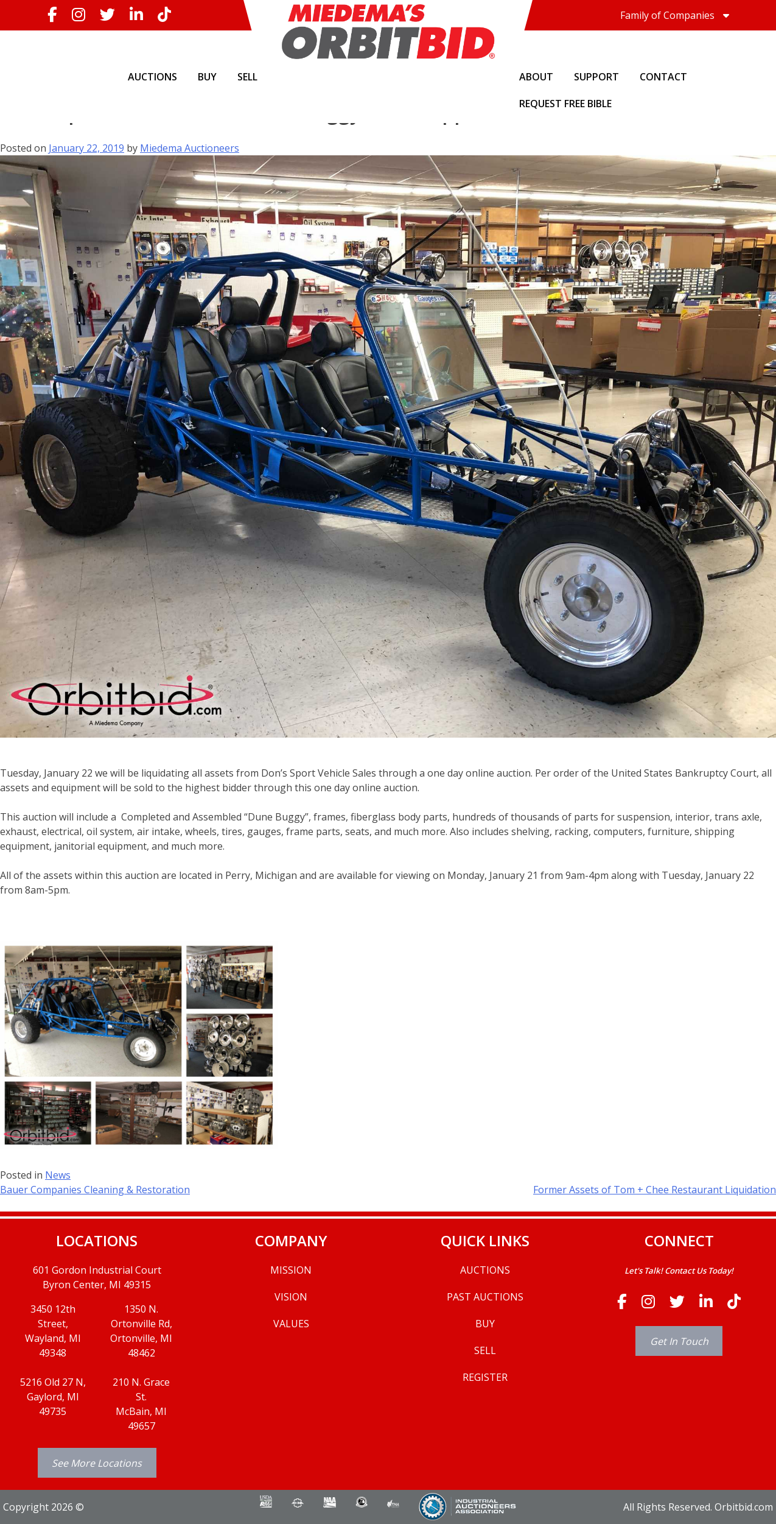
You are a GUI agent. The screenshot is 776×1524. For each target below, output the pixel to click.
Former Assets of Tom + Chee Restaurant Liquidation (654, 1189)
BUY (207, 76)
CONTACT (663, 76)
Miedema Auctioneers (189, 148)
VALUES (291, 1323)
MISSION (291, 1270)
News (58, 1175)
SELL (247, 76)
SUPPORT (596, 76)
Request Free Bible (565, 103)
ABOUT (536, 76)
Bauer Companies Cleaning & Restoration (95, 1189)
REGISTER (485, 1377)
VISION (290, 1297)
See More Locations (97, 1463)
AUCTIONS (152, 76)
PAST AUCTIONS (485, 1297)
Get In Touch (679, 1341)
